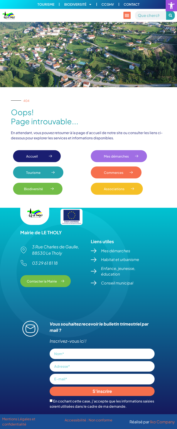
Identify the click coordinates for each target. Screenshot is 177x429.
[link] (171, 5)
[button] (127, 15)
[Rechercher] (170, 15)
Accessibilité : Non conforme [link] (88, 420)
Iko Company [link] (162, 421)
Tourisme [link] (45, 4)
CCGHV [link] (108, 4)
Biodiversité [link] (78, 4)
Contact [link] (132, 4)
